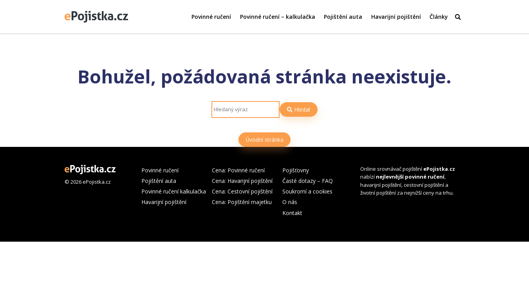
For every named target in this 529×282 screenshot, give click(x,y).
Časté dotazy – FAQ (307, 180)
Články (439, 16)
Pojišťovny (295, 170)
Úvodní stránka (264, 139)
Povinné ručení (211, 16)
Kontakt (292, 213)
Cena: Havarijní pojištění (242, 180)
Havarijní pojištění (396, 16)
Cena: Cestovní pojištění (242, 191)
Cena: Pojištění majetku (242, 202)
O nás (289, 202)
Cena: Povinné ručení (238, 170)
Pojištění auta (343, 16)
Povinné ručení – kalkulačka (277, 16)
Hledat (299, 109)
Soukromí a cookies (307, 191)
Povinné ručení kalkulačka (173, 191)
